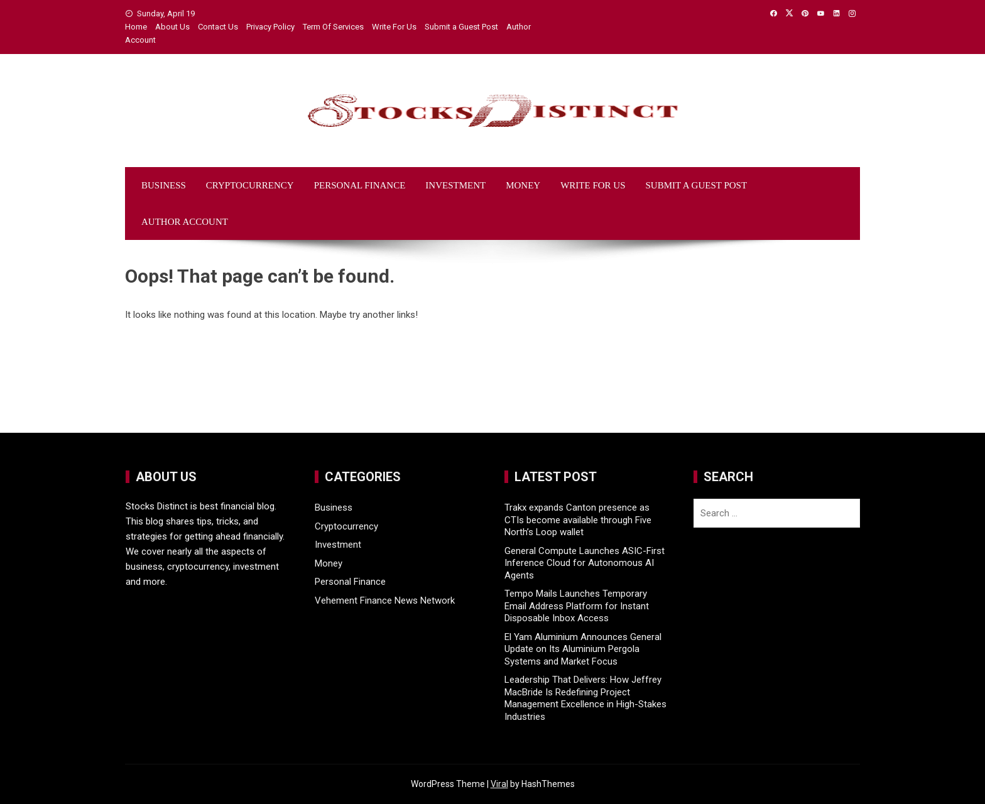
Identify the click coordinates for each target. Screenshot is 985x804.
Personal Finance (360, 185)
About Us (172, 26)
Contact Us (218, 26)
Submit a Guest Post (461, 26)
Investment (455, 185)
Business (163, 185)
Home (136, 26)
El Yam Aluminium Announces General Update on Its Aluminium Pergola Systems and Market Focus (582, 649)
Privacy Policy (270, 26)
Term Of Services (333, 26)
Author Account (184, 222)
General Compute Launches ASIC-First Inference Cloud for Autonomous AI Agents (584, 563)
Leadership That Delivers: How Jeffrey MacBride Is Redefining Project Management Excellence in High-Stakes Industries (585, 698)
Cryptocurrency (250, 185)
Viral (499, 784)
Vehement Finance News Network (385, 600)
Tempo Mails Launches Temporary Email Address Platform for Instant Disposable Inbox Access (576, 606)
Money (523, 185)
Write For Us (394, 26)
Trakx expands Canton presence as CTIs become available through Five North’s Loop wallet (577, 520)
